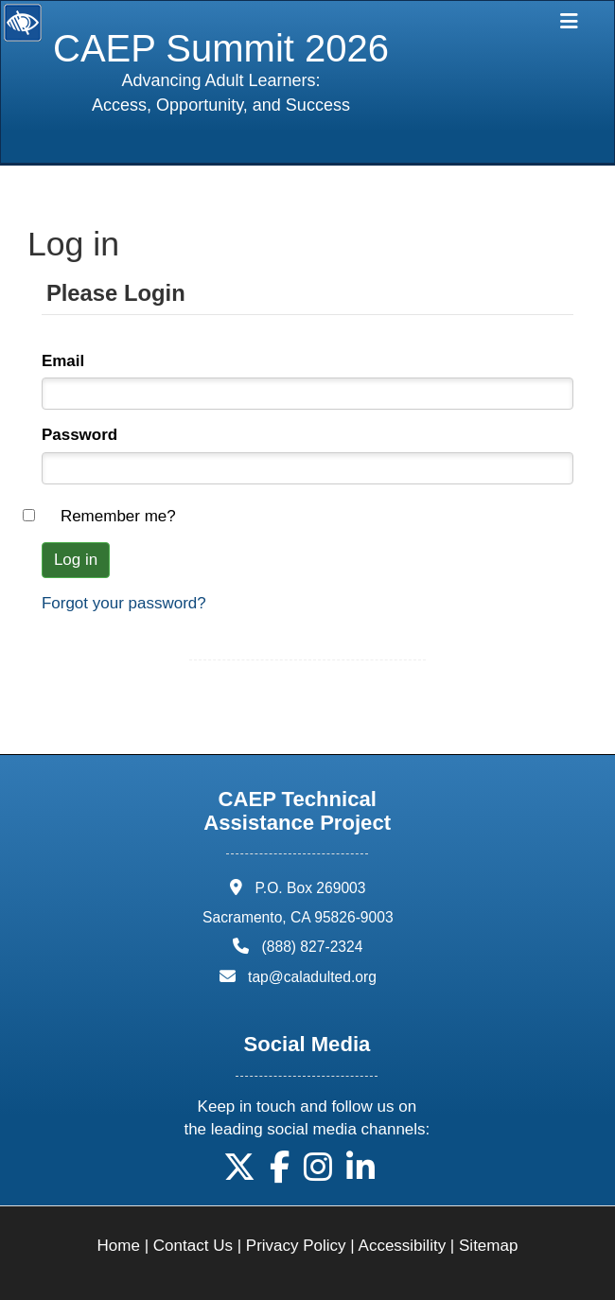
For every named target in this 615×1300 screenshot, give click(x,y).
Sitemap (488, 1246)
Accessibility (403, 1246)
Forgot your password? (124, 603)
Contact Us (193, 1246)
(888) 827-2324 (312, 947)
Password (79, 435)
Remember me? (118, 516)
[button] (239, 1174)
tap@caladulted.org (312, 977)
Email (63, 361)
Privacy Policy (296, 1246)
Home (118, 1246)
